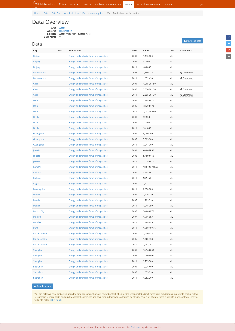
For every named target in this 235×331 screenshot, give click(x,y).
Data (128, 4)
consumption (96, 13)
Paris (35, 227)
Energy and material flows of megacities (88, 56)
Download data (192, 40)
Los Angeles (39, 189)
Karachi (37, 166)
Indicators (74, 13)
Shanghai (37, 250)
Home (37, 13)
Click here (135, 327)
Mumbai (37, 216)
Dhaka (36, 117)
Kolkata (36, 172)
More (168, 4)
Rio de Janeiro (40, 233)
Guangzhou (39, 133)
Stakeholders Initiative (148, 4)
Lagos (36, 183)
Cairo (35, 83)
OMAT (87, 4)
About (74, 4)
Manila (36, 194)
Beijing (36, 56)
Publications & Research (108, 4)
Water (85, 13)
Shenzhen (38, 266)
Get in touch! (55, 299)
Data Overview (59, 13)
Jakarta (36, 150)
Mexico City (38, 211)
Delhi (35, 100)
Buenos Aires (39, 72)
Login (200, 4)
